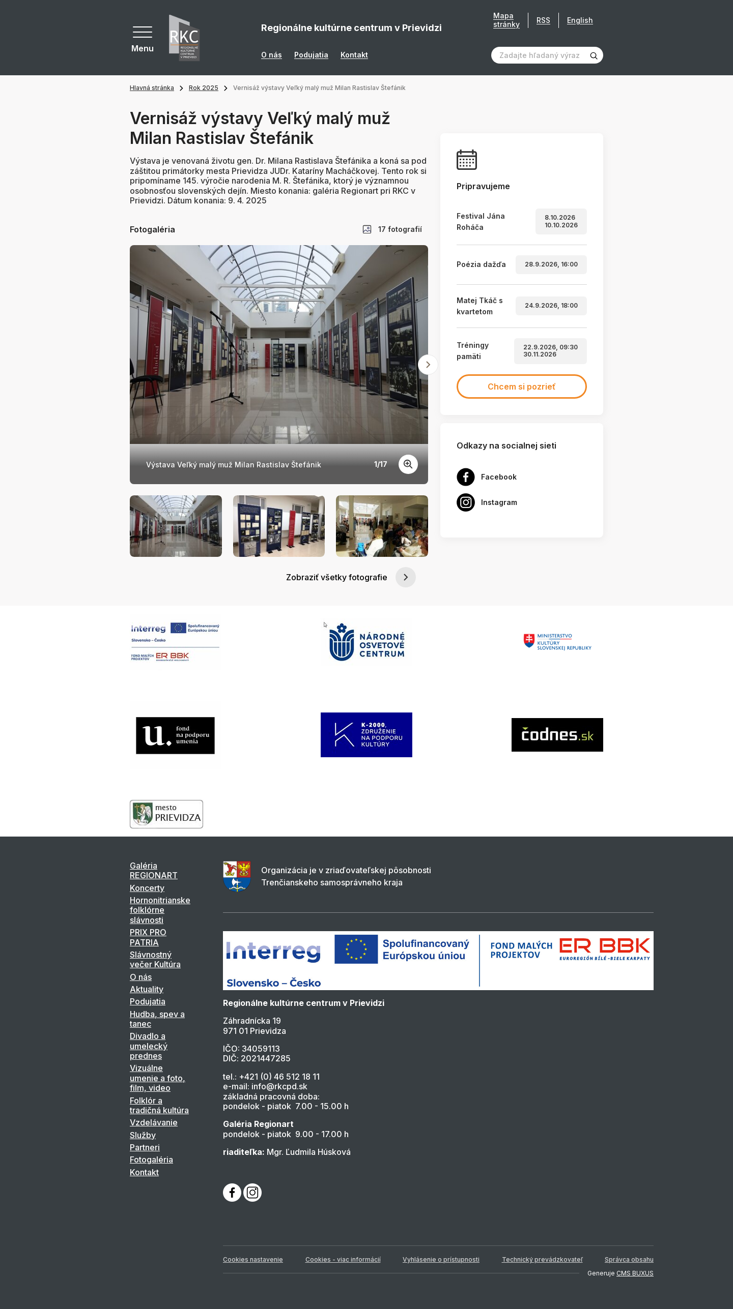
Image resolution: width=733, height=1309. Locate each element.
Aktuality (146, 989)
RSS (543, 20)
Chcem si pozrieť (522, 386)
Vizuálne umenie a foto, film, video (157, 1078)
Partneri (145, 1147)
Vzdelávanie (154, 1122)
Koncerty (147, 888)
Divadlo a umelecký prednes (148, 1046)
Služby (143, 1135)
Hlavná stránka (152, 88)
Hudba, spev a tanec (157, 1019)
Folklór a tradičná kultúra (159, 1105)
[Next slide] (428, 364)
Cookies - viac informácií (343, 1259)
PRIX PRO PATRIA (148, 937)
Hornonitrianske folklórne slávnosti (160, 910)
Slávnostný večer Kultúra (155, 959)
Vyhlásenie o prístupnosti (441, 1259)
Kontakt (354, 55)
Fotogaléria (151, 1159)
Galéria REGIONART (154, 870)
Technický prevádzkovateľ (542, 1259)
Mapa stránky (506, 20)
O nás (271, 55)
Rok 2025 (203, 88)
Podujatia (311, 55)
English (580, 20)
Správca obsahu (629, 1259)
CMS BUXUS (635, 1273)
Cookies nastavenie (253, 1259)
